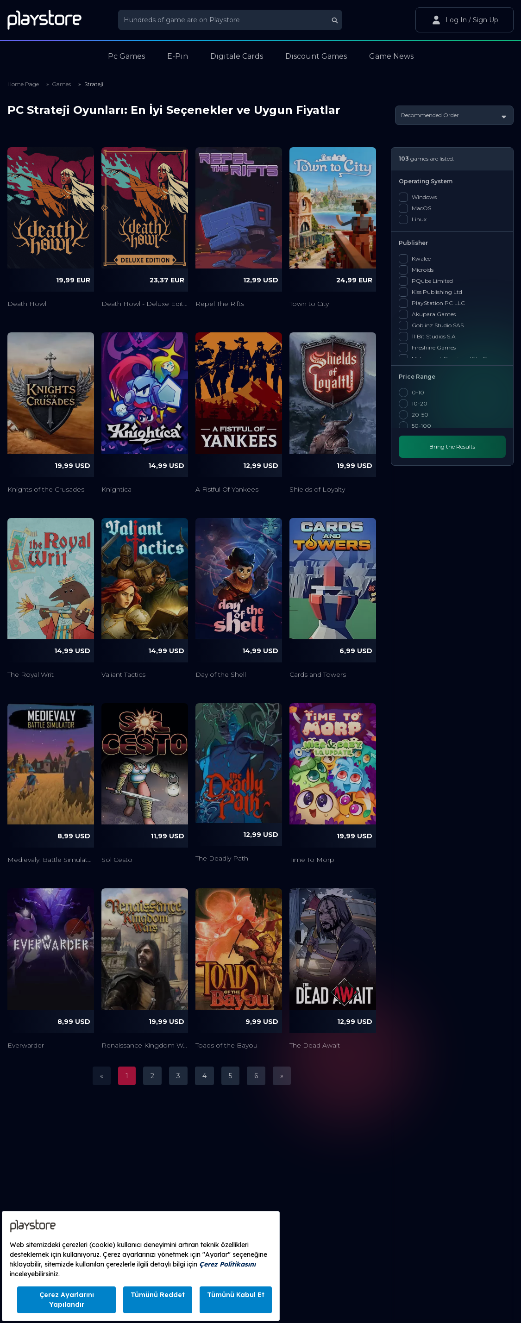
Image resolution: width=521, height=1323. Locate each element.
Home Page (23, 84)
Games (61, 84)
